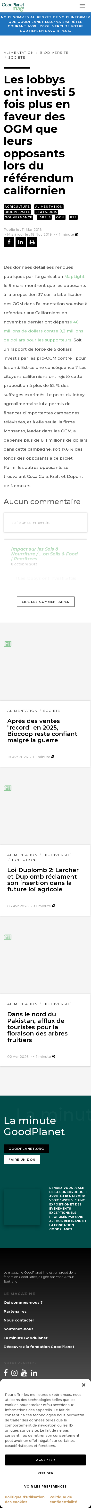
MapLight (74, 276)
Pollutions (25, 859)
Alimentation (19, 52)
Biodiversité (54, 52)
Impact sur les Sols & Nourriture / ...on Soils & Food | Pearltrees (44, 554)
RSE (73, 217)
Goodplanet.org (26, 1149)
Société (16, 57)
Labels (44, 217)
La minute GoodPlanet (26, 1338)
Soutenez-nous (18, 1329)
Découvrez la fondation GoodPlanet (39, 1346)
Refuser (46, 1473)
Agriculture (17, 206)
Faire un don (21, 1159)
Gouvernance (18, 217)
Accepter (45, 1460)
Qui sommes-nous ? (23, 1302)
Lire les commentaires (45, 602)
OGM (60, 217)
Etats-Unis (46, 212)
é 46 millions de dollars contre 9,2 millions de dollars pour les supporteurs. (43, 331)
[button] (83, 1385)
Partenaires (15, 1311)
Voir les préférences (45, 1486)
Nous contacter (19, 1320)
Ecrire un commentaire (30, 522)
